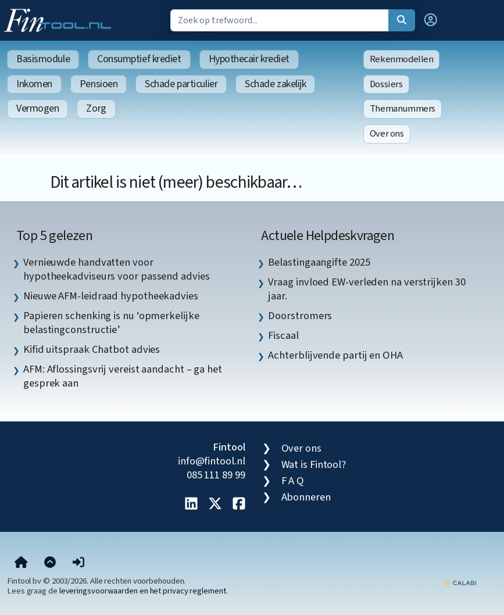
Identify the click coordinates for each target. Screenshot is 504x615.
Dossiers (386, 84)
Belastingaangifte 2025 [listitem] (319, 262)
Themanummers (402, 109)
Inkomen (34, 84)
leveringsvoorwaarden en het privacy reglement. (143, 591)
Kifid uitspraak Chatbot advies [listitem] (91, 349)
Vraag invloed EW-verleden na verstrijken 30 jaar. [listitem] (366, 288)
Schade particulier (181, 84)
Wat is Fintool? (313, 464)
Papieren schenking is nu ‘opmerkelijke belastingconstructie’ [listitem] (111, 322)
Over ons (387, 134)
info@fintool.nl (211, 461)
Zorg (96, 108)
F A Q (293, 480)
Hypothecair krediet (249, 59)
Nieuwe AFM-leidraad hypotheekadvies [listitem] (110, 295)
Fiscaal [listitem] (283, 335)
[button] (430, 20)
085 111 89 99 (216, 474)
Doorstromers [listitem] (300, 315)
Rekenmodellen (402, 59)
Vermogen (37, 108)
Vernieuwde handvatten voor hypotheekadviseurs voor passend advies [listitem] (116, 269)
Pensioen (98, 84)
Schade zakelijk (275, 84)
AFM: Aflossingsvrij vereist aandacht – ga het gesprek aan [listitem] (122, 376)
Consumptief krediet (139, 59)
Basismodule (43, 59)
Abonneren (306, 497)
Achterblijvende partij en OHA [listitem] (335, 355)
